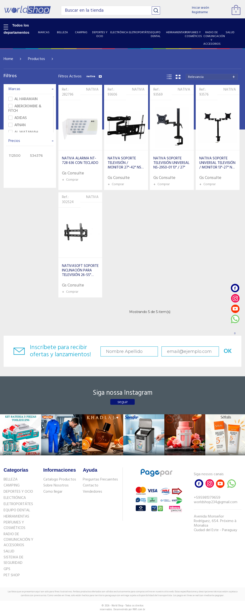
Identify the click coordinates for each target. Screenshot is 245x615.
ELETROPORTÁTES (18, 504)
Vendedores (92, 492)
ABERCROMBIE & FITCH (24, 108)
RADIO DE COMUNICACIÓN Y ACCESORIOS (18, 539)
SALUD (9, 551)
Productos (36, 59)
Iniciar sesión (200, 7)
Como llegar (52, 492)
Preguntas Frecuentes (100, 479)
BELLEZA (10, 479)
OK (228, 351)
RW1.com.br (139, 609)
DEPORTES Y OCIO (18, 492)
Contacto (90, 485)
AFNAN (17, 125)
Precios (31, 141)
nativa (94, 76)
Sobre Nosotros (56, 485)
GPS (7, 569)
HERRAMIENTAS (16, 516)
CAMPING (12, 485)
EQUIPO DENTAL (17, 510)
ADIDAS (17, 118)
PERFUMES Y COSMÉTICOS (14, 525)
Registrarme (200, 12)
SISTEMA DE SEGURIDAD (13, 560)
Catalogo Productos (59, 479)
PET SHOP (12, 575)
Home (8, 59)
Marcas (31, 89)
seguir (122, 402)
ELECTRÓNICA (15, 498)
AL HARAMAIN (23, 99)
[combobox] (212, 77)
